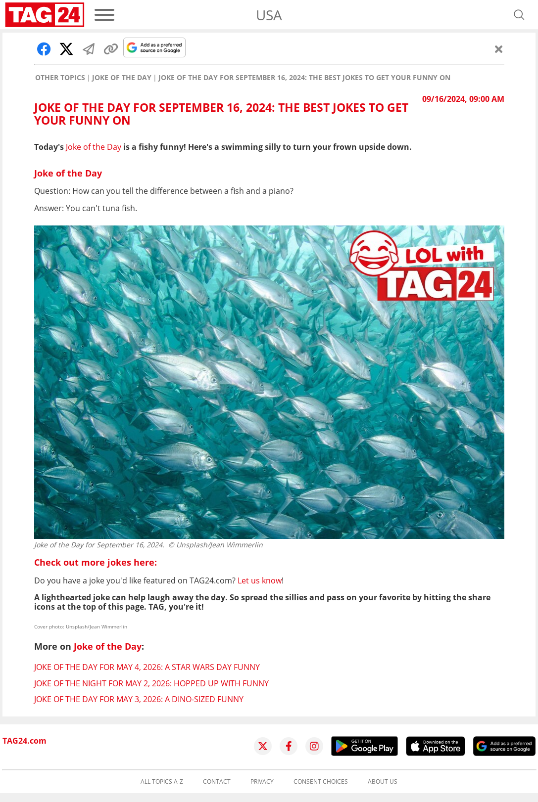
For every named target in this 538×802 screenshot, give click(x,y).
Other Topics (60, 78)
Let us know (260, 580)
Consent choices (320, 781)
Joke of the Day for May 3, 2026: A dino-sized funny (139, 699)
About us (382, 781)
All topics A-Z (162, 781)
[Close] (498, 49)
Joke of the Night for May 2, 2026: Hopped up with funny (151, 683)
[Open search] (519, 14)
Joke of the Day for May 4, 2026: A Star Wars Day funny (147, 667)
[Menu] (104, 15)
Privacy (262, 781)
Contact (217, 781)
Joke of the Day (121, 78)
